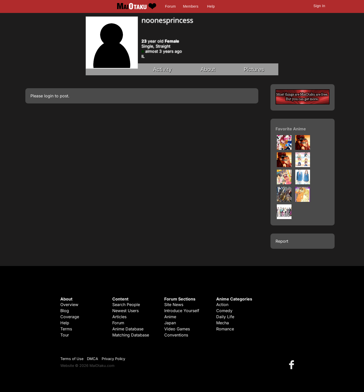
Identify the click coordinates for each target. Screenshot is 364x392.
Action (222, 304)
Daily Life (225, 316)
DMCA (92, 359)
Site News (173, 304)
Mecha (222, 322)
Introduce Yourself (181, 310)
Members (190, 6)
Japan (170, 322)
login (48, 95)
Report (282, 241)
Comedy (224, 310)
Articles (119, 316)
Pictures (254, 69)
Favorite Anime (291, 128)
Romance (225, 328)
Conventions (176, 334)
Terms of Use (71, 359)
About (208, 69)
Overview (69, 304)
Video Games (177, 328)
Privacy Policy (113, 359)
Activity (162, 69)
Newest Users (125, 310)
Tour (64, 334)
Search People (126, 304)
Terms (66, 328)
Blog (64, 310)
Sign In (319, 6)
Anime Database (127, 328)
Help (211, 6)
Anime (170, 316)
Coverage (69, 316)
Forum (170, 6)
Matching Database (130, 334)
